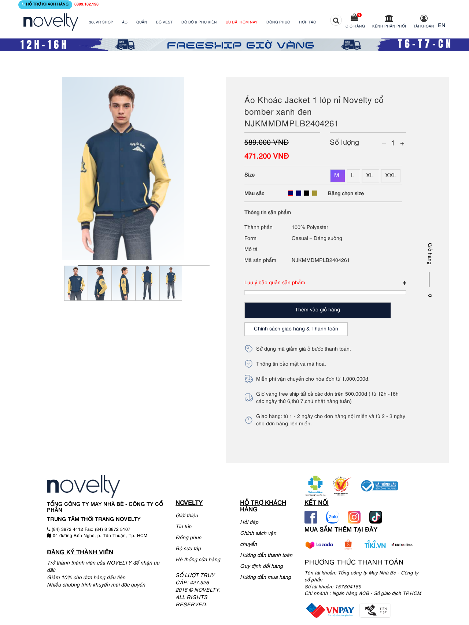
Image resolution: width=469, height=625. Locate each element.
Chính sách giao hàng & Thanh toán (296, 329)
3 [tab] (133, 265)
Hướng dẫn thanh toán (266, 555)
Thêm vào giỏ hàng (317, 310)
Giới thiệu (187, 516)
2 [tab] (111, 265)
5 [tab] (177, 265)
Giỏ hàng (355, 26)
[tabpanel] (76, 288)
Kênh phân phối (389, 26)
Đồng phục (188, 538)
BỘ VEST (164, 22)
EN (442, 25)
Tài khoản (423, 26)
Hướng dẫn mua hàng (265, 577)
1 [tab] (89, 265)
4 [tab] (155, 265)
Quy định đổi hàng (261, 566)
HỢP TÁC (307, 22)
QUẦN (141, 22)
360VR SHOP (101, 22)
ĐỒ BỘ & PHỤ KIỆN (199, 22)
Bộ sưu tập (188, 549)
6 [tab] (199, 265)
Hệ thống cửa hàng (198, 560)
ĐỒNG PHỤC (278, 22)
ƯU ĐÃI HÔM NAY (242, 22)
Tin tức (183, 527)
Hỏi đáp (249, 522)
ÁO (125, 22)
